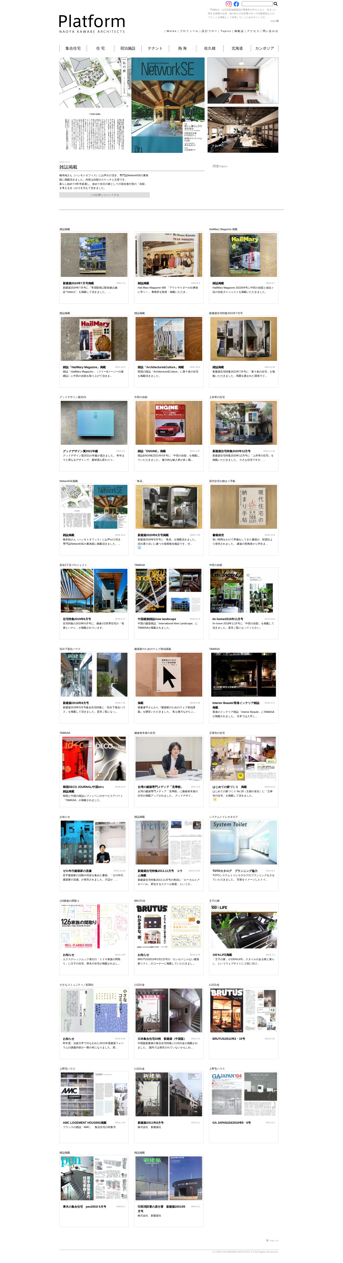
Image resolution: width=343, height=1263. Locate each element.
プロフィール (189, 31)
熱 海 (182, 48)
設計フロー (209, 31)
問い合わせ (270, 31)
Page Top (272, 1240)
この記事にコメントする (104, 194)
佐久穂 (210, 48)
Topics (226, 31)
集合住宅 (73, 48)
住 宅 (100, 48)
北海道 (237, 48)
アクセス (253, 31)
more (274, 21)
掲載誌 (239, 31)
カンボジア (264, 48)
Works (172, 31)
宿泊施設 (128, 48)
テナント (155, 48)
